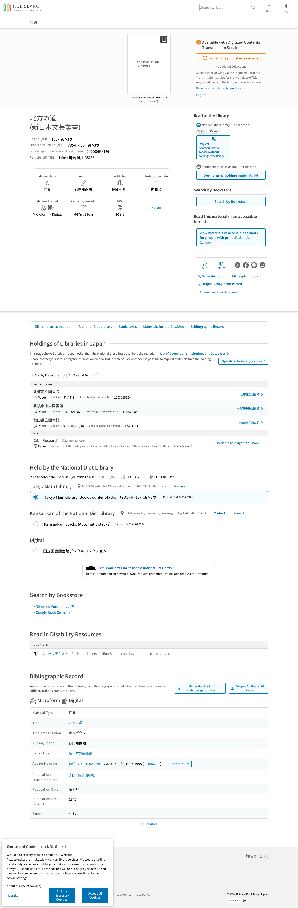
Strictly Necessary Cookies (62, 895)
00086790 (151, 763)
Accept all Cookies (95, 895)
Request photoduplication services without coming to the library (211, 147)
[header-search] (228, 7)
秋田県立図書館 (251, 422)
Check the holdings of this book (239, 443)
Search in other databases (217, 292)
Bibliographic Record (207, 326)
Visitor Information (177, 486)
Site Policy (143, 894)
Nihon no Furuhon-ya (55, 606)
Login (286, 7)
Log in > (201, 94)
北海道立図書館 (251, 394)
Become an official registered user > (220, 88)
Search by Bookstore (231, 201)
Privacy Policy (122, 894)
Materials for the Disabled (163, 326)
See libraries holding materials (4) (231, 175)
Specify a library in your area (244, 361)
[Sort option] (48, 375)
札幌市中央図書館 (250, 408)
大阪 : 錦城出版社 (82, 774)
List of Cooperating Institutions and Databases (195, 353)
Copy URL (221, 265)
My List (204, 265)
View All (155, 207)
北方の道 (75, 722)
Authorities (179, 764)
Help (269, 7)
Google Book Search (54, 612)
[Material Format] (82, 375)
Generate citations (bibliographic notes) (227, 276)
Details (13, 895)
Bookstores (128, 326)
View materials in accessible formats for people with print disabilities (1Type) (229, 237)
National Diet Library (95, 326)
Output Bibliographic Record (219, 284)
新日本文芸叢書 (80, 753)
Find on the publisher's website (230, 57)
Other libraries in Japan (53, 326)
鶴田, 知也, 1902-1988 (85, 763)
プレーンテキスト (55, 653)
